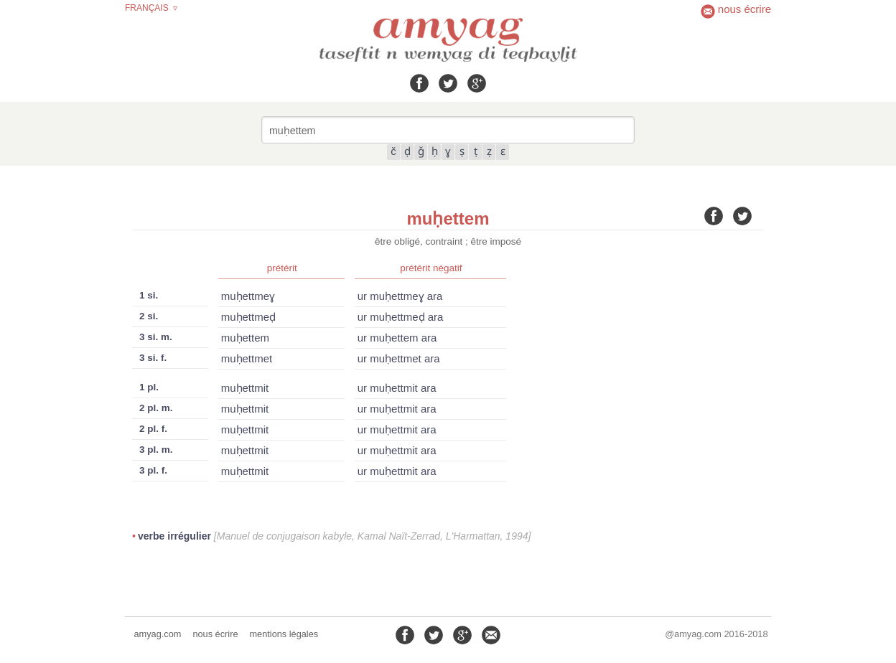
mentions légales (283, 634)
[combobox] (448, 130)
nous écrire (215, 634)
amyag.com (158, 634)
